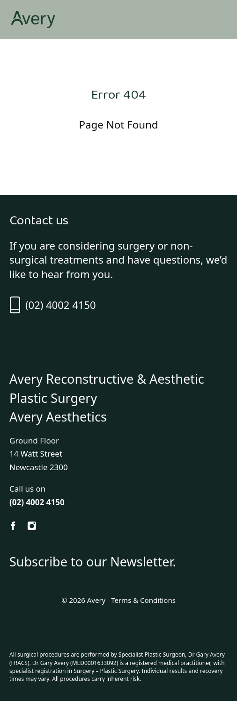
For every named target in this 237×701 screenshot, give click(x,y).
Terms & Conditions (143, 600)
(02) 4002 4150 (52, 305)
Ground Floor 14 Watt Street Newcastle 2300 (38, 454)
